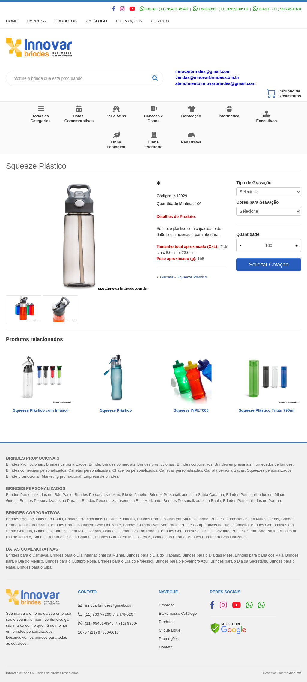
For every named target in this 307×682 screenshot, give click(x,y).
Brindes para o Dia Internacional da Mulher (87, 555)
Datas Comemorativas (79, 118)
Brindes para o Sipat (35, 567)
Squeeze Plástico (116, 410)
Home (12, 21)
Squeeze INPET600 (191, 410)
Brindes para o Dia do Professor (125, 561)
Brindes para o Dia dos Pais (259, 555)
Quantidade (247, 234)
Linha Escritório (154, 144)
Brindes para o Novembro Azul (182, 561)
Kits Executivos (266, 118)
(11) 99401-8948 (99, 623)
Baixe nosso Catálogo (178, 613)
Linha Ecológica (116, 144)
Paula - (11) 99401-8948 (164, 9)
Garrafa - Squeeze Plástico (183, 277)
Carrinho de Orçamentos (289, 93)
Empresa (36, 21)
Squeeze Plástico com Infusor (40, 410)
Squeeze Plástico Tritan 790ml (266, 410)
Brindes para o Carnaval (27, 555)
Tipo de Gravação (253, 182)
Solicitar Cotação (268, 265)
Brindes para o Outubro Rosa (70, 561)
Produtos (66, 21)
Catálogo (96, 21)
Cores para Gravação (257, 202)
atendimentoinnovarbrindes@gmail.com (215, 83)
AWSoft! (295, 673)
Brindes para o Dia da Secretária (238, 561)
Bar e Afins (116, 116)
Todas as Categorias (41, 118)
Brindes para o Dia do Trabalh (152, 555)
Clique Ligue (169, 630)
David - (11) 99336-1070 (277, 9)
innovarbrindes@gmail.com (203, 71)
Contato (160, 21)
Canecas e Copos (153, 118)
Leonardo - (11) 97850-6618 (220, 9)
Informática (228, 116)
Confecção (191, 116)
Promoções (129, 21)
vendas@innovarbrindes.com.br (207, 77)
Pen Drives (191, 142)
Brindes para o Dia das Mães (207, 555)
